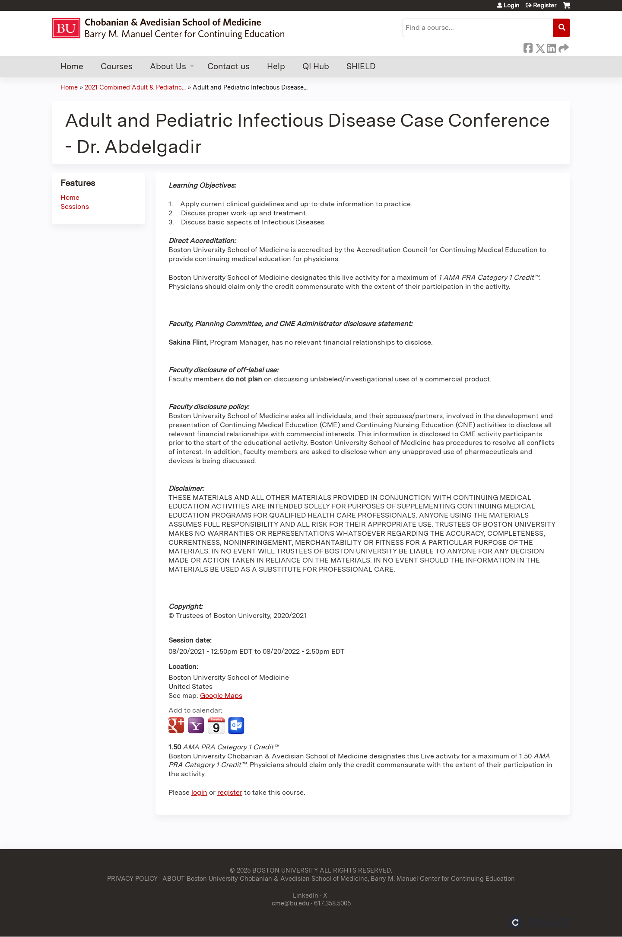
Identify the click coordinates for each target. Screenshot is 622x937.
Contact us (228, 66)
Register (544, 5)
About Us (168, 66)
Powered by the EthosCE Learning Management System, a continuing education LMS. (539, 922)
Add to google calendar (177, 726)
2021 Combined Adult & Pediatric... (135, 87)
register (229, 792)
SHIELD (361, 66)
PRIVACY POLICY (132, 878)
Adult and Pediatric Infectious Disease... (250, 87)
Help (276, 66)
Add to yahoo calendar (197, 726)
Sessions (74, 206)
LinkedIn (551, 47)
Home (71, 66)
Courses (117, 66)
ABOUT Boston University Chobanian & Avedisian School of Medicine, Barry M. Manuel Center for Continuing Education (338, 878)
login (199, 792)
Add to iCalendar (216, 725)
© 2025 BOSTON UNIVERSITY (274, 870)
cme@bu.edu (290, 903)
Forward (563, 47)
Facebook (528, 47)
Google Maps (221, 695)
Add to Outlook (237, 726)
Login (511, 5)
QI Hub (315, 66)
